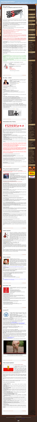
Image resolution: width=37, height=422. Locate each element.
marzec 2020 (30, 72)
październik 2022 (31, 63)
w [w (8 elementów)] (28, 162)
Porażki (30, 143)
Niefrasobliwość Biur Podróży (9, 121)
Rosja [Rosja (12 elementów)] (29, 160)
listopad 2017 (30, 92)
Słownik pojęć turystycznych (31, 15)
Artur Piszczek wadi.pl (8, 1)
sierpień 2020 (30, 69)
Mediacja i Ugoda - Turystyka (31, 25)
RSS (36, 5)
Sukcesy (30, 146)
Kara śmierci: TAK (7, 285)
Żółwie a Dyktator (7, 257)
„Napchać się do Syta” (31, 133)
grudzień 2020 (30, 67)
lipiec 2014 (30, 122)
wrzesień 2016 (30, 104)
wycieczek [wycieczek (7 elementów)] (30, 162)
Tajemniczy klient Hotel (30, 32)
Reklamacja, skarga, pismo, (31, 27)
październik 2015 (31, 112)
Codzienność (10, 254)
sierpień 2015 (30, 114)
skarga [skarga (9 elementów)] (33, 160)
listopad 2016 (30, 102)
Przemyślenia (6, 307)
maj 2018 (30, 88)
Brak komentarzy (24, 254)
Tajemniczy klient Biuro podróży (31, 31)
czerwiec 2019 (30, 79)
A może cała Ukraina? (31, 131)
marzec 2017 (30, 99)
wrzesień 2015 (30, 113)
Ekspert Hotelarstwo (30, 22)
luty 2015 (30, 119)
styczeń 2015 (30, 120)
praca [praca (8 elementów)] (33, 158)
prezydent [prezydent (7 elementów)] (32, 159)
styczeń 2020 (30, 74)
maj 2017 (30, 97)
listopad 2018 (30, 85)
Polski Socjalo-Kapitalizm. (8, 362)
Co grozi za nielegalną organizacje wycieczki (12, 7)
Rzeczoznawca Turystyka (31, 18)
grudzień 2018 (30, 84)
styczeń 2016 (30, 110)
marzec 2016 (30, 108)
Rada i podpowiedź (31, 145)
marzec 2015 (30, 118)
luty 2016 (30, 109)
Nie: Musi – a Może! (7, 77)
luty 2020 (30, 73)
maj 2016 (30, 107)
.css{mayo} (15, 418)
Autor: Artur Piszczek (6, 254)
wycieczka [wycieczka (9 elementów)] (32, 162)
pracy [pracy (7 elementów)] (28, 159)
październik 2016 (31, 103)
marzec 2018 (30, 89)
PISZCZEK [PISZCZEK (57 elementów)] (31, 157)
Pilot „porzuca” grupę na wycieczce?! (11, 168)
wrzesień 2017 (30, 94)
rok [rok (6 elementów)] (33, 159)
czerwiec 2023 (30, 62)
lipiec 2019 (30, 78)
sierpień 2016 (30, 105)
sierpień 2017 (30, 95)
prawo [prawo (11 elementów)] (30, 159)
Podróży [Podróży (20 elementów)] (29, 158)
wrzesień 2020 (30, 68)
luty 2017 (30, 100)
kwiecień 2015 (30, 117)
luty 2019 (30, 82)
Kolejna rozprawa (7, 230)
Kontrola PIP (5, 310)
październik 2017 (31, 93)
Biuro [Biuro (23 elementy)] (33, 153)
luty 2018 (30, 90)
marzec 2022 (30, 64)
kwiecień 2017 (30, 98)
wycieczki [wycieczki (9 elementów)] (29, 163)
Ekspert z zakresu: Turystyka (31, 26)
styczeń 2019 (30, 83)
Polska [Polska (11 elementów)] (32, 158)
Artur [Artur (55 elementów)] (29, 149)
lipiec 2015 (30, 115)
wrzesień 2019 (30, 77)
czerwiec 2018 (30, 87)
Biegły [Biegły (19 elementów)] (33, 151)
